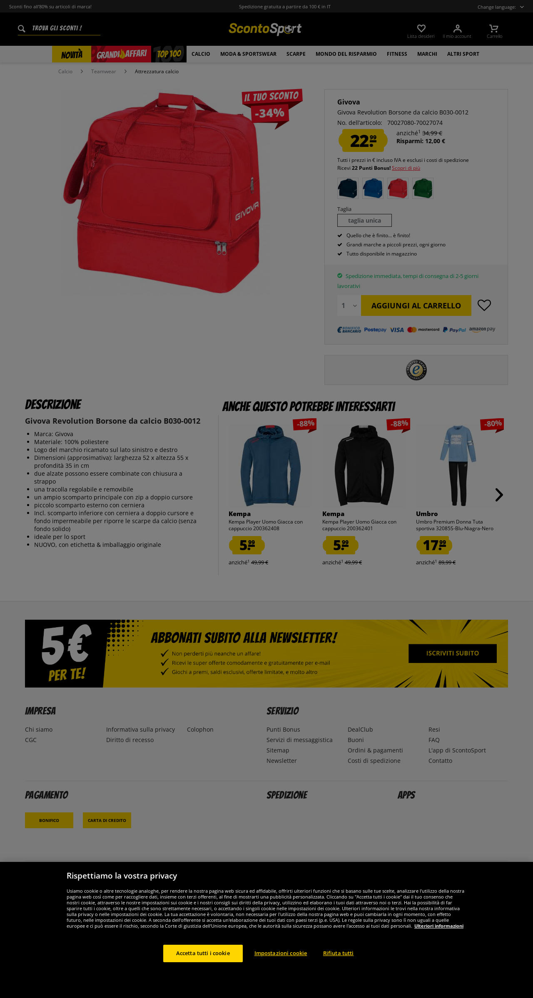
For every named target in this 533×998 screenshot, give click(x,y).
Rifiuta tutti (338, 953)
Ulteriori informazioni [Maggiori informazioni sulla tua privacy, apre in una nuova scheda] (438, 926)
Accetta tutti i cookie (203, 953)
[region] (266, 930)
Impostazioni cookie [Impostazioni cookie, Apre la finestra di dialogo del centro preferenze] (280, 953)
